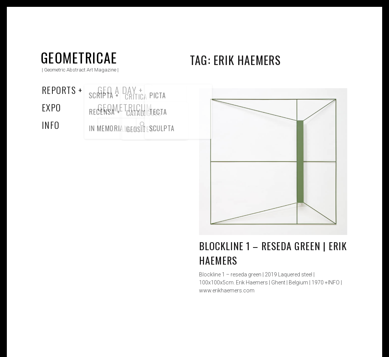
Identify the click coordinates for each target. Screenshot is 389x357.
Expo (51, 107)
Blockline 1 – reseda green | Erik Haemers (273, 253)
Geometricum (125, 107)
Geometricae (79, 57)
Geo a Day (117, 90)
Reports (59, 90)
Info (51, 125)
